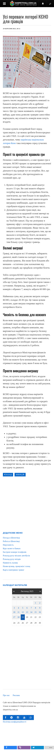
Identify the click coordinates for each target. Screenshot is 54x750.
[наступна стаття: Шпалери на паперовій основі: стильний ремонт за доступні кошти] (20, 475)
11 (18, 612)
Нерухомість (8, 545)
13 (27, 612)
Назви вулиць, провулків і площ (16, 566)
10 (14, 612)
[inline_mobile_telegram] (42, 747)
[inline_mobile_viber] (28, 747)
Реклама (16, 695)
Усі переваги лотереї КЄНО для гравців (25, 18)
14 (31, 612)
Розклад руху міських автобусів (16, 556)
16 (40, 612)
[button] (5, 717)
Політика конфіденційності (14, 722)
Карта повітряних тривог (13, 570)
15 (36, 612)
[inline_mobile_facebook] (15, 747)
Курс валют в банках (11, 548)
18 (18, 617)
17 (14, 617)
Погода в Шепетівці (11, 538)
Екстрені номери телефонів (14, 552)
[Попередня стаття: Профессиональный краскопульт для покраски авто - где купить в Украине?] (8, 475)
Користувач (44, 4)
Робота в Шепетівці (11, 541)
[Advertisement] (27, 505)
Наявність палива (10, 563)
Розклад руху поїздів (12, 559)
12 (23, 612)
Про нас (6, 695)
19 (23, 617)
